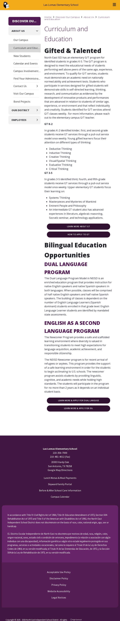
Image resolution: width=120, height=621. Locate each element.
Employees (19, 120)
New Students (21, 56)
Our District (20, 110)
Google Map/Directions (60, 470)
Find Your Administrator (27, 78)
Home (48, 17)
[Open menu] (114, 5)
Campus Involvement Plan (27, 71)
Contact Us (20, 86)
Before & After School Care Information (60, 490)
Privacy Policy (58, 584)
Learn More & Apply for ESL (78, 408)
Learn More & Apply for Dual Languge (78, 400)
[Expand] (38, 86)
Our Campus (20, 40)
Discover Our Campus (68, 17)
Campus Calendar (60, 496)
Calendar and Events (25, 63)
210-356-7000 (60, 452)
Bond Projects (21, 101)
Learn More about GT (78, 226)
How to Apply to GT (79, 234)
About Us (89, 17)
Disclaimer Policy (58, 578)
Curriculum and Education (27, 48)
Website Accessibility (58, 591)
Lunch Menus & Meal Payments (60, 477)
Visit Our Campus (23, 93)
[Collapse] (38, 30)
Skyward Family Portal (60, 484)
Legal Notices (58, 597)
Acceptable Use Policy (58, 572)
